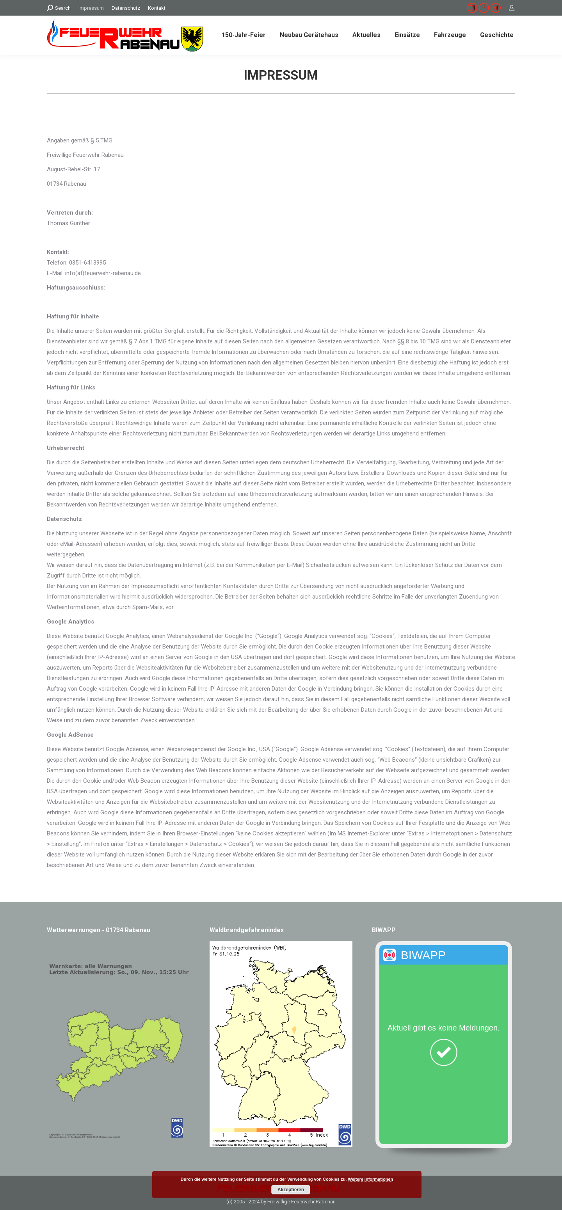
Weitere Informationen (370, 1179)
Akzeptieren (290, 1189)
